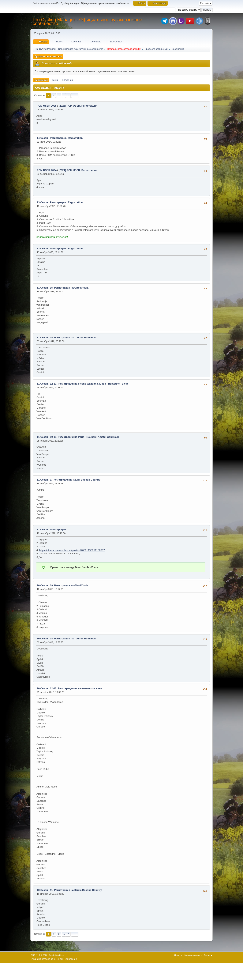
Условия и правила (193, 955)
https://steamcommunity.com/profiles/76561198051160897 (72, 550)
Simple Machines (56, 955)
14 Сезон (42, 138)
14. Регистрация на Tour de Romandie (73, 337)
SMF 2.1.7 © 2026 (39, 955)
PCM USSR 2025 (47, 105)
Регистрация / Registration (66, 138)
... (64, 95)
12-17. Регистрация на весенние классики (76, 688)
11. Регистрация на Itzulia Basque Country (76, 890)
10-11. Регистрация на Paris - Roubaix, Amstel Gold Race (84, 436)
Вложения (67, 80)
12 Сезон (42, 248)
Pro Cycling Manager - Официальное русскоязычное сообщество (87, 21)
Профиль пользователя (48, 56)
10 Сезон (42, 585)
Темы (55, 80)
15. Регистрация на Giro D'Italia (69, 287)
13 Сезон (42, 202)
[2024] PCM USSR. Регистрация (78, 170)
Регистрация (58, 529)
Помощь (178, 955)
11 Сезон (42, 287)
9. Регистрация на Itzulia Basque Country (75, 479)
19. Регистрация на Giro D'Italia (69, 585)
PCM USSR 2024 (47, 170)
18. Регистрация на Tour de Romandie (73, 638)
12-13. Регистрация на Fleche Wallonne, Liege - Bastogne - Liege (89, 383)
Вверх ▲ (208, 955)
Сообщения (41, 80)
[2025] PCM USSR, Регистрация (78, 105)
